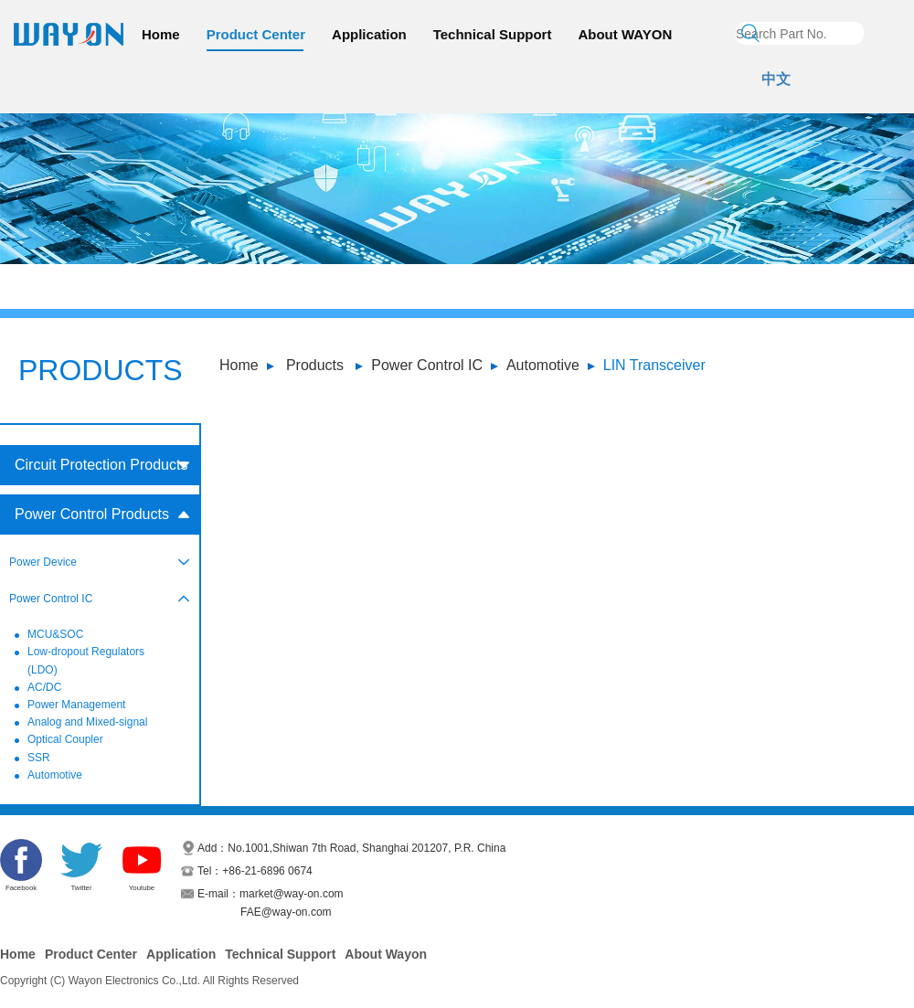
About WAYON (625, 34)
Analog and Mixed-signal (87, 722)
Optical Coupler (65, 739)
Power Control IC (427, 365)
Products (315, 365)
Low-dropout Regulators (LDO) (85, 660)
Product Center (256, 34)
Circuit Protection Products (101, 464)
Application (369, 34)
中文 (776, 79)
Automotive (542, 365)
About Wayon (386, 954)
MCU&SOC (55, 634)
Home (161, 34)
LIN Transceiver (654, 365)
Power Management (76, 704)
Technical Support (492, 34)
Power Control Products (92, 514)
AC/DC (44, 687)
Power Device (43, 562)
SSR (38, 757)
